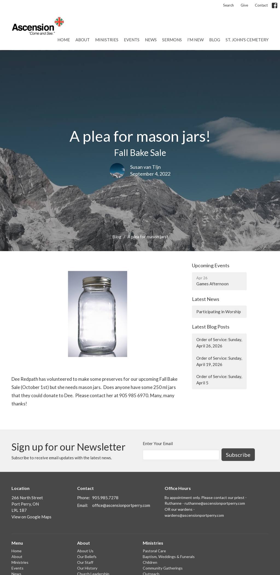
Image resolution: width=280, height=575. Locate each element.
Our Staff (85, 562)
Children (150, 562)
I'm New (195, 39)
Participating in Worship (218, 311)
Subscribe (238, 454)
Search (228, 5)
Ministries (106, 39)
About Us (85, 550)
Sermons (172, 39)
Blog (214, 39)
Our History (87, 568)
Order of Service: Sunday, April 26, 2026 (219, 342)
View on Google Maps (31, 516)
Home (63, 39)
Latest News (205, 299)
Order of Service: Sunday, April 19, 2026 (219, 361)
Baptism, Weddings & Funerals (169, 556)
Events (131, 39)
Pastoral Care (154, 550)
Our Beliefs (87, 556)
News (151, 39)
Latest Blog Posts (210, 327)
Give (244, 5)
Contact (261, 5)
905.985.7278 (105, 497)
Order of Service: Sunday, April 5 (219, 379)
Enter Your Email (158, 443)
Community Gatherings (163, 568)
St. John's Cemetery (247, 39)
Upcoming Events (210, 265)
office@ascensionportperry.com (121, 505)
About (82, 39)
